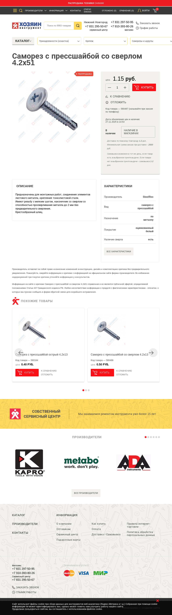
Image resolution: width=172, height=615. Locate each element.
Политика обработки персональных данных (141, 533)
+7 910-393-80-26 (122, 26)
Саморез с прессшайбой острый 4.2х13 (41, 354)
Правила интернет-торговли (138, 525)
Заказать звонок (148, 23)
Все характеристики (119, 251)
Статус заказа (87, 10)
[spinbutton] (117, 87)
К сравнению (49, 371)
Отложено (109, 10)
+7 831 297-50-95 (122, 22)
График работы (147, 28)
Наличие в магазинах (131, 132)
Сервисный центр (67, 534)
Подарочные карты (68, 539)
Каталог (18, 515)
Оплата (96, 529)
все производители (86, 493)
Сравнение (126, 10)
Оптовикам (63, 529)
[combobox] (59, 41)
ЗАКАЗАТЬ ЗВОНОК (25, 587)
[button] (125, 87)
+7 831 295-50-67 (96, 26)
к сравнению (120, 96)
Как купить (99, 523)
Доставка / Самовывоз (106, 534)
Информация (56, 10)
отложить (118, 102)
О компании (63, 523)
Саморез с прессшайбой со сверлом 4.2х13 (119, 354)
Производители (34, 10)
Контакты (75, 10)
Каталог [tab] (23, 41)
